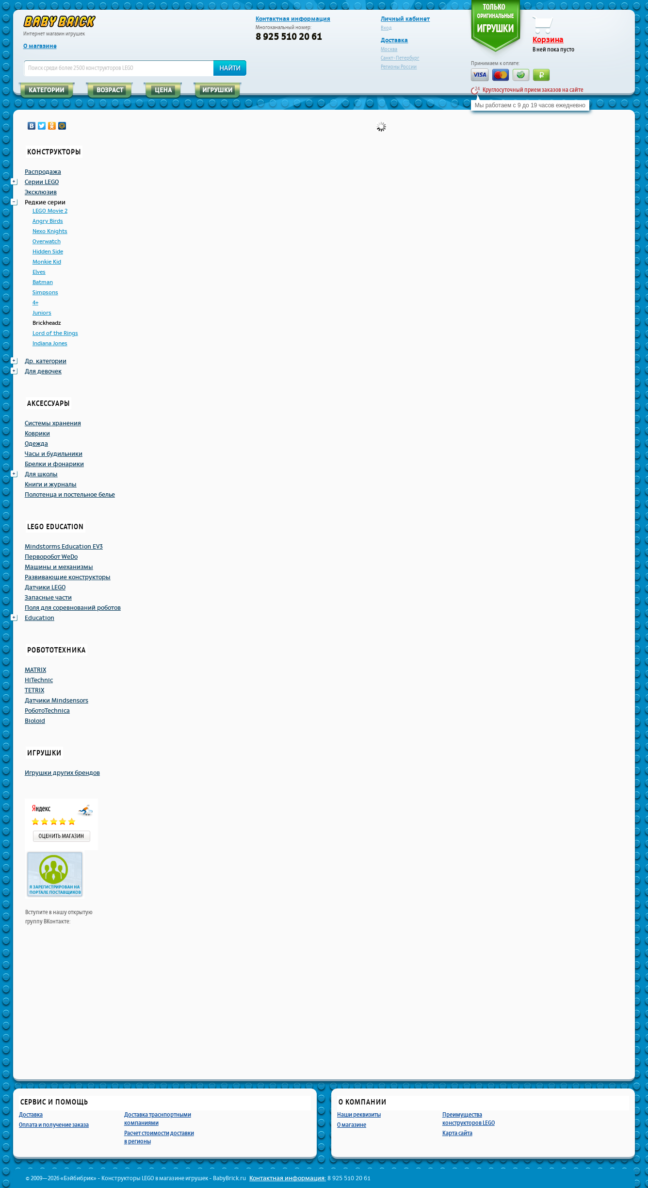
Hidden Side (47, 252)
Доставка (394, 40)
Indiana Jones (49, 343)
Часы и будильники (53, 454)
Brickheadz (46, 323)
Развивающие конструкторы (68, 577)
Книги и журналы (51, 484)
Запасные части (48, 597)
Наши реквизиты (359, 1114)
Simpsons (45, 292)
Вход (386, 28)
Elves (39, 272)
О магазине (40, 46)
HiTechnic (39, 680)
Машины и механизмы (59, 567)
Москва (389, 49)
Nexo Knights (49, 231)
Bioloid (35, 721)
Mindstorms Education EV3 (64, 546)
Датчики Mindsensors (56, 700)
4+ (35, 303)
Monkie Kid (46, 262)
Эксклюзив (41, 192)
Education (39, 618)
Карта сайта (457, 1133)
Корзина (548, 39)
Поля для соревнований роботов (73, 607)
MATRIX (35, 670)
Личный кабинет (405, 19)
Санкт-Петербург (400, 58)
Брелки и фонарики (54, 464)
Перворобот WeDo (51, 556)
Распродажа (43, 171)
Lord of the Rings (55, 333)
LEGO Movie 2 (49, 211)
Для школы (41, 474)
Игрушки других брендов (62, 773)
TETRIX (34, 690)
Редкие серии (45, 202)
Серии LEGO (42, 182)
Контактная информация (293, 19)
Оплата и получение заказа (54, 1124)
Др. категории (45, 361)
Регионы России (399, 67)
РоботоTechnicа (47, 710)
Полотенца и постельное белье (70, 494)
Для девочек (43, 371)
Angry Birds (47, 221)
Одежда (36, 443)
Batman (42, 282)
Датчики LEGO (45, 587)
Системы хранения (53, 423)
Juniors (41, 313)
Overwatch (46, 241)
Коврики (37, 433)
